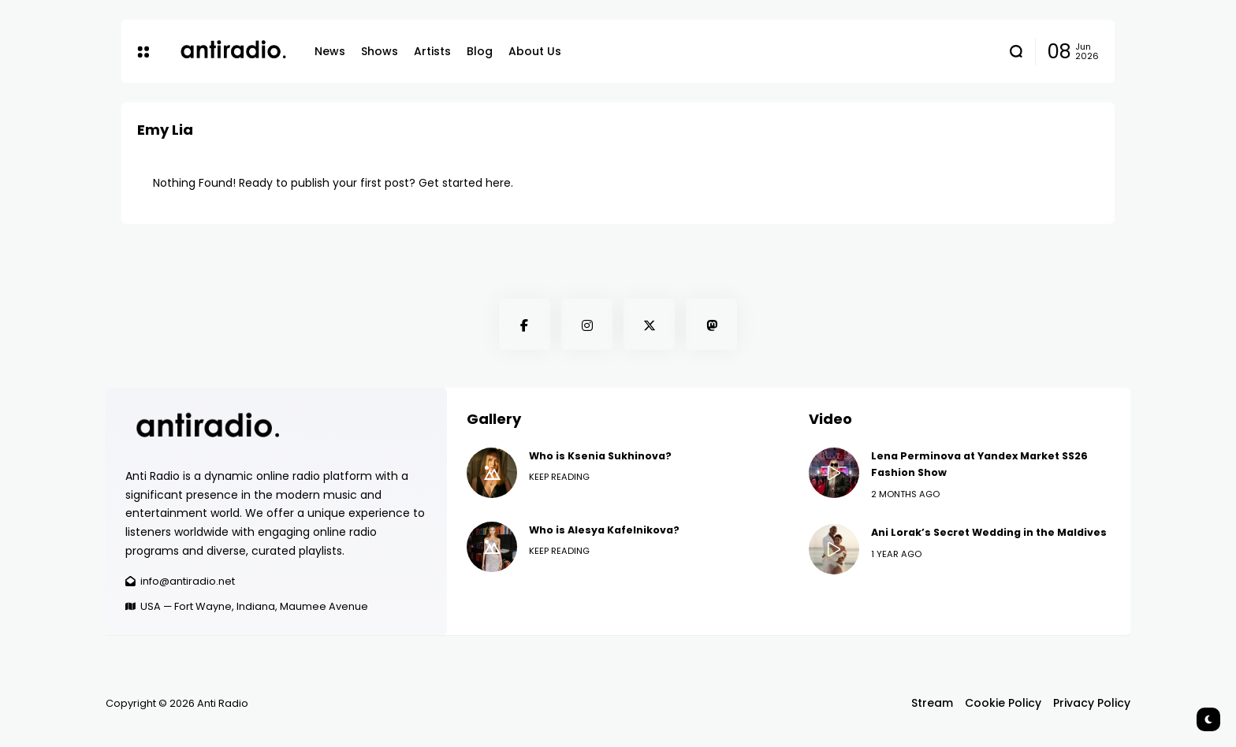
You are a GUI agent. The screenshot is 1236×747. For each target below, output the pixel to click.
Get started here (465, 183)
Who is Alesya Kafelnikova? (604, 530)
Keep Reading (559, 476)
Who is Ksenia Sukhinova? (600, 456)
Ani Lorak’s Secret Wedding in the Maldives (989, 532)
